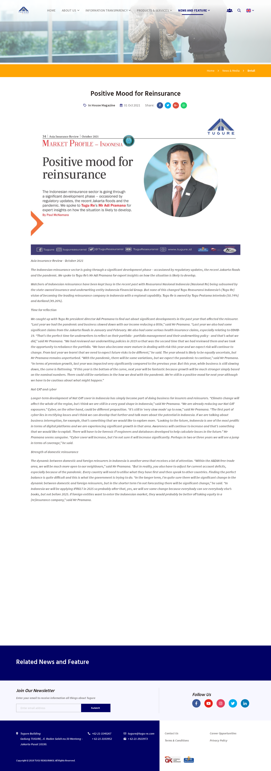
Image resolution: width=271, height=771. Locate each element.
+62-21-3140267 (101, 733)
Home (210, 70)
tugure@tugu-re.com (141, 733)
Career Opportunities (223, 733)
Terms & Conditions (177, 740)
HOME (51, 10)
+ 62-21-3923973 (138, 739)
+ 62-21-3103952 (102, 739)
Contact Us (171, 733)
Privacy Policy (218, 740)
